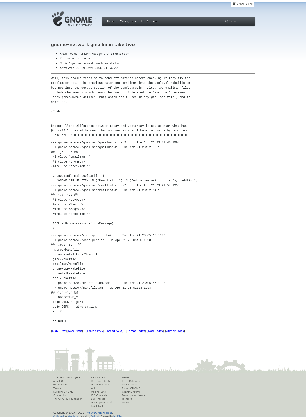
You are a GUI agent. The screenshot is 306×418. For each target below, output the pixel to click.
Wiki (93, 388)
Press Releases (130, 381)
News (125, 377)
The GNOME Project (66, 377)
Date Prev (59, 331)
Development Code (102, 402)
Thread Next (113, 331)
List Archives (149, 21)
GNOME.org (244, 4)
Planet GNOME (131, 388)
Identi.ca (127, 399)
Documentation (100, 384)
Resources (98, 377)
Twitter (126, 402)
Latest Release (130, 384)
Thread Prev (95, 331)
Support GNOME (63, 392)
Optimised (58, 416)
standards (73, 416)
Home (111, 21)
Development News (133, 395)
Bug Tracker (98, 399)
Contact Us (59, 395)
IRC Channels (99, 395)
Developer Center (101, 381)
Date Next (75, 331)
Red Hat (95, 416)
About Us (58, 381)
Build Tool (97, 406)
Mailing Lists (128, 21)
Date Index (155, 331)
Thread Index (136, 331)
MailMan (117, 416)
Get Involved (60, 384)
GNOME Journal (131, 392)
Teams (57, 388)
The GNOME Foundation (67, 399)
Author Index (175, 331)
